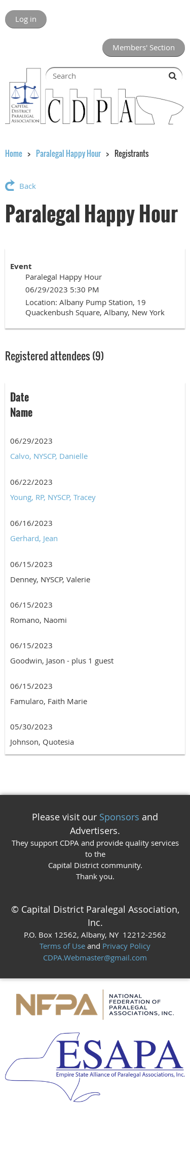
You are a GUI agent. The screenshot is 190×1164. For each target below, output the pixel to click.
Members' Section (143, 47)
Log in (25, 19)
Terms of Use (62, 946)
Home (13, 153)
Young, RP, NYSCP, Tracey (53, 497)
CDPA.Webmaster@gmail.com (95, 957)
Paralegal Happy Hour (68, 153)
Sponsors (119, 817)
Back (27, 186)
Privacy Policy (126, 946)
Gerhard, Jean (34, 538)
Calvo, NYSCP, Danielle (49, 456)
